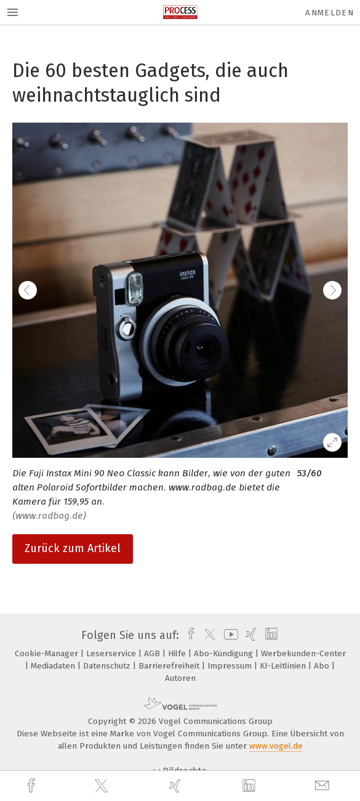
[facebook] (33, 785)
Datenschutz (108, 666)
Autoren (180, 678)
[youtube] (229, 635)
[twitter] (103, 786)
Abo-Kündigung (224, 653)
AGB (153, 653)
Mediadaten (54, 666)
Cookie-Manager (48, 653)
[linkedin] (250, 786)
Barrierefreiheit (170, 666)
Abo (323, 666)
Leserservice (112, 653)
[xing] (176, 786)
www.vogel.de (276, 746)
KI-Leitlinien (284, 666)
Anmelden (329, 12)
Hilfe (178, 653)
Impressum (230, 666)
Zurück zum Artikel (73, 548)
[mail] (323, 785)
